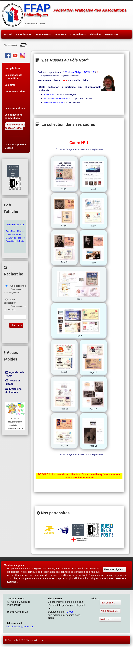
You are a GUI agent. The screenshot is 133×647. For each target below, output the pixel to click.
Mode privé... (110, 619)
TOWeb (69, 611)
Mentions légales (14, 565)
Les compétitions (15, 108)
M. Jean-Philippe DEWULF (79, 72)
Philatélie (95, 34)
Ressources (112, 34)
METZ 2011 (49, 94)
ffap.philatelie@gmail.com (20, 626)
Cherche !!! (16, 325)
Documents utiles (15, 91)
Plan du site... (110, 602)
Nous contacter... (110, 611)
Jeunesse (60, 34)
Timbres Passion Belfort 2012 (57, 98)
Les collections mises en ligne (15, 126)
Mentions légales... (114, 569)
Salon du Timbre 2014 (53, 103)
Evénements (43, 34)
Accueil (7, 34)
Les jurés (10, 84)
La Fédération (24, 34)
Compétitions (78, 34)
